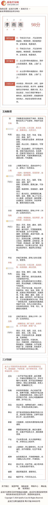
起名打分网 (10, 3)
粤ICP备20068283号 (32, 501)
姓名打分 (24, 9)
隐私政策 (25, 486)
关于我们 (5, 486)
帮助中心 (34, 486)
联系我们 (26, 488)
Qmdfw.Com (23, 498)
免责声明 (15, 486)
